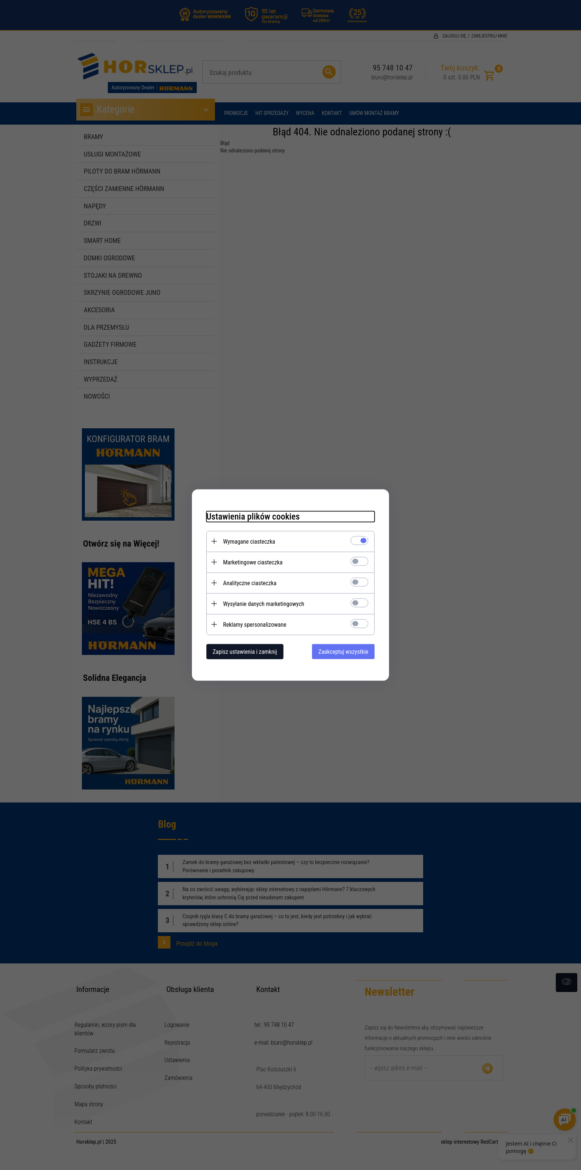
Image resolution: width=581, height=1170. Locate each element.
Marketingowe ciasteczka (251, 562)
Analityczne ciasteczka (248, 582)
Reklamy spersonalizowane (253, 624)
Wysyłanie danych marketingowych (262, 603)
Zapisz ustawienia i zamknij (244, 651)
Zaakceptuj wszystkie (344, 651)
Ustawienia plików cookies (252, 516)
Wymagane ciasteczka (248, 541)
